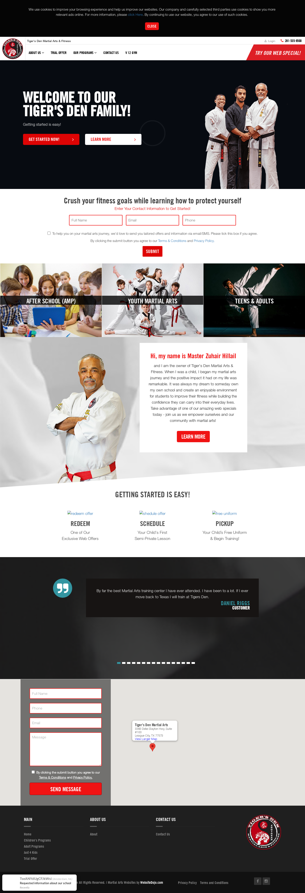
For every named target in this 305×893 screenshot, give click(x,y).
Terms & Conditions (172, 241)
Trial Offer (59, 52)
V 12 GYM (131, 52)
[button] (118, 663)
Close (152, 26)
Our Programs (85, 54)
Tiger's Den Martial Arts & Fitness (49, 41)
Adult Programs (34, 846)
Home (27, 834)
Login (269, 41)
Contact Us (111, 52)
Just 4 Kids (30, 852)
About (93, 834)
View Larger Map (146, 738)
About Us (36, 54)
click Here (135, 14)
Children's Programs (37, 840)
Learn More (113, 139)
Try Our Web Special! (277, 52)
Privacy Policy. (204, 241)
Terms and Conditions (214, 882)
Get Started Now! (51, 139)
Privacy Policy (187, 882)
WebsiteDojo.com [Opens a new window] (151, 882)
